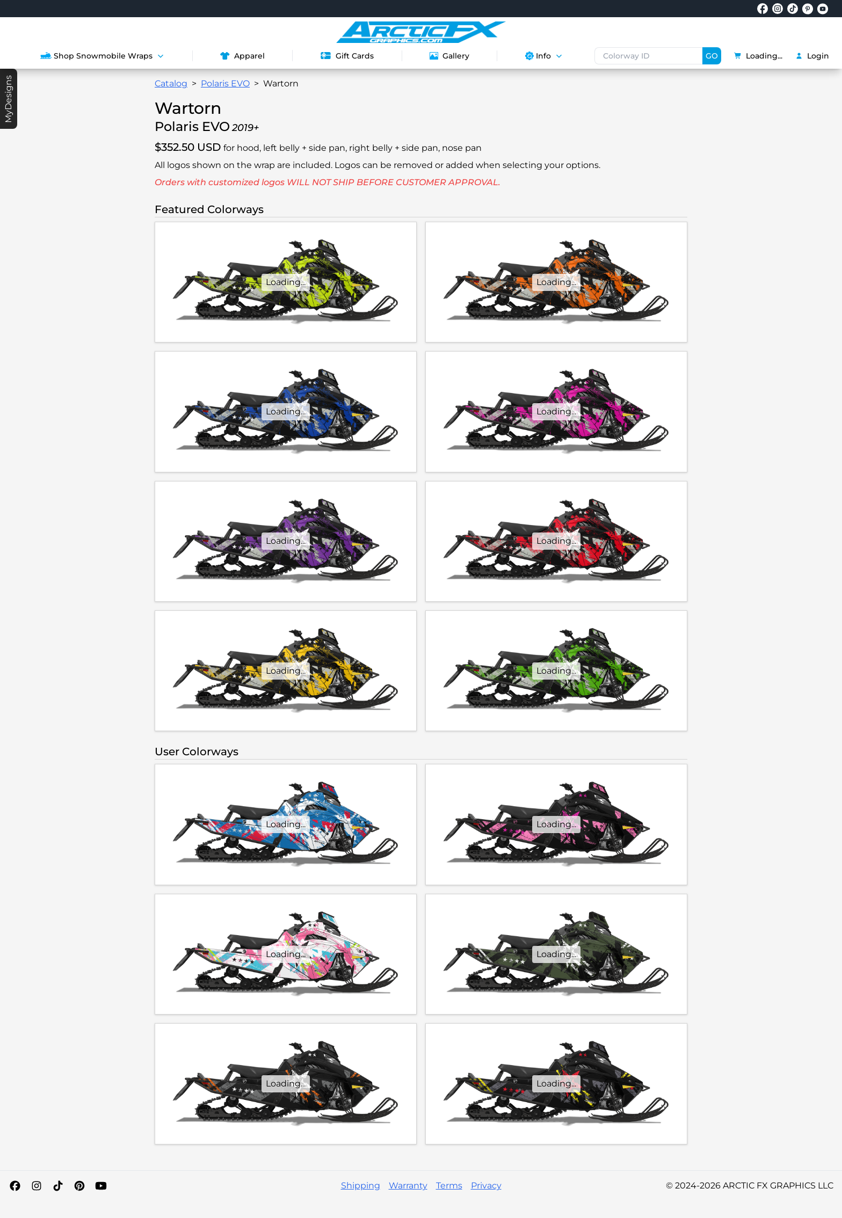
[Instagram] (36, 1185)
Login (812, 56)
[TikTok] (58, 1185)
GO (712, 56)
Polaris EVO (225, 83)
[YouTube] (101, 1185)
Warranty (408, 1185)
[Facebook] (15, 1185)
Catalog (171, 83)
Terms (449, 1185)
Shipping (360, 1185)
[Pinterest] (79, 1185)
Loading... (758, 56)
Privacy (486, 1185)
